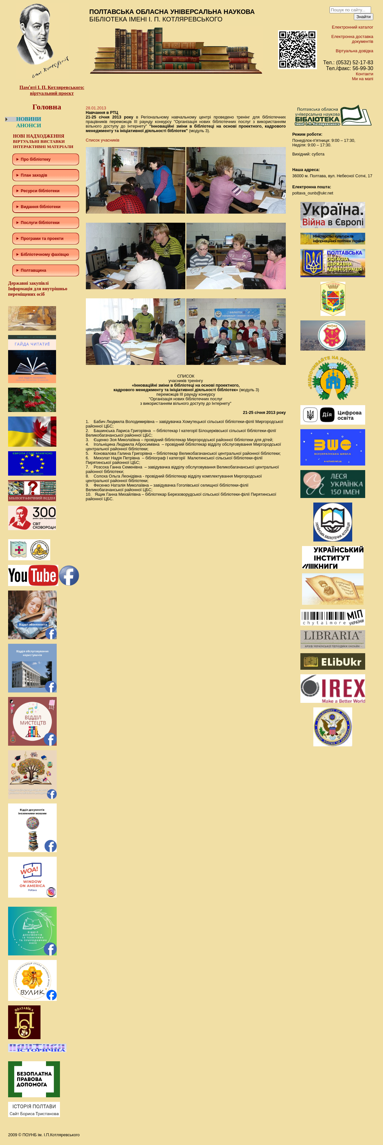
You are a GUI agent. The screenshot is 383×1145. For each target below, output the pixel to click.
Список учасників (103, 140)
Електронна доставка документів (352, 39)
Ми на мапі (362, 78)
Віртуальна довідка (354, 50)
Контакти (364, 73)
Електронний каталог (352, 27)
